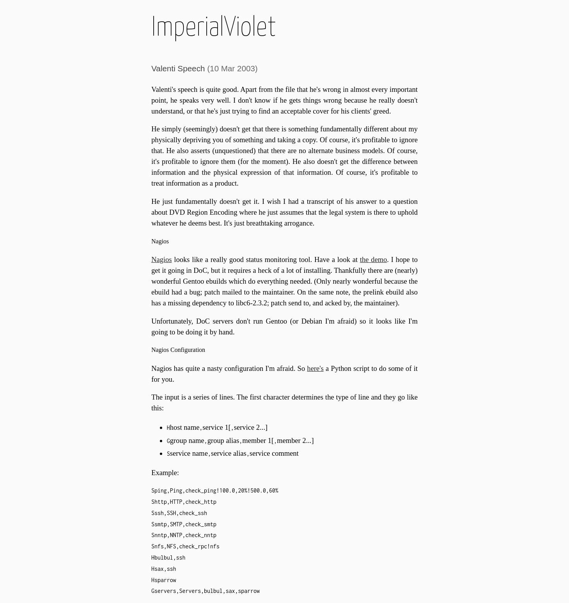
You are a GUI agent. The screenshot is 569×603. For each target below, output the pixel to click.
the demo (373, 259)
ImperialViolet (213, 28)
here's (315, 368)
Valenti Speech (178, 68)
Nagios (161, 259)
